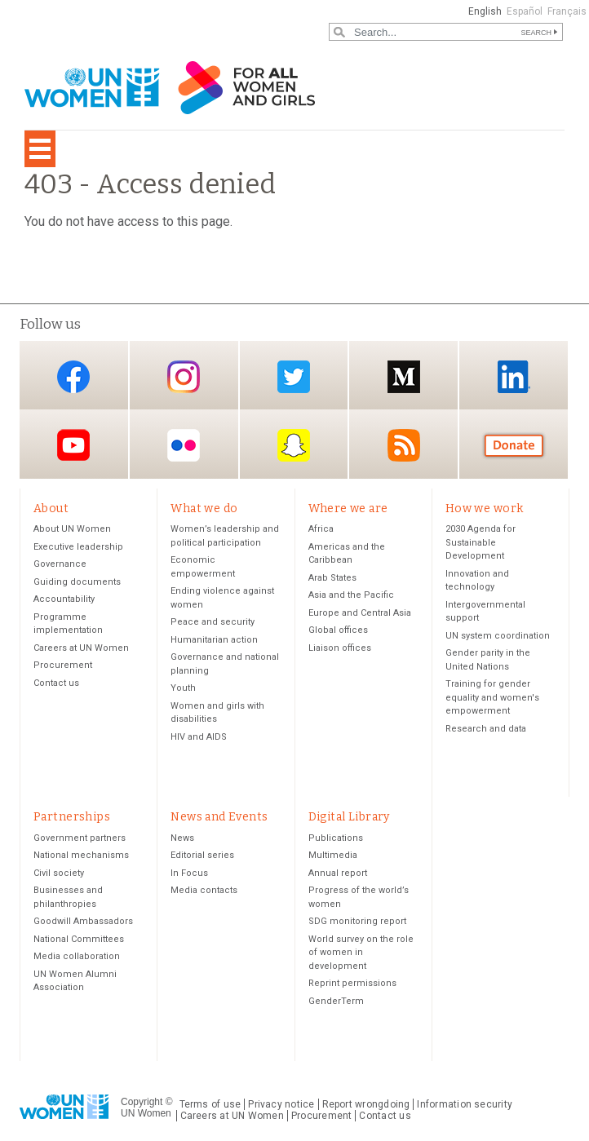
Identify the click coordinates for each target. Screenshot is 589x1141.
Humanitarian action (214, 640)
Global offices (338, 631)
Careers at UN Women (81, 648)
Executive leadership (78, 547)
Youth (183, 689)
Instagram (183, 376)
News (182, 840)
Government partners (79, 840)
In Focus (189, 875)
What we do (203, 508)
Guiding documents (77, 582)
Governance (59, 565)
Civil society (58, 875)
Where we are (348, 508)
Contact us (56, 684)
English (485, 11)
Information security (464, 1106)
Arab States (332, 578)
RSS (404, 446)
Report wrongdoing (366, 1106)
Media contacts (203, 892)
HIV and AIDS (198, 737)
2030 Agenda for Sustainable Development (480, 544)
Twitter (293, 376)
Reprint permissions (352, 985)
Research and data (485, 729)
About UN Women (72, 530)
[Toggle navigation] (39, 148)
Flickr (183, 446)
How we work (484, 508)
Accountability (64, 600)
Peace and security (212, 623)
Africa (321, 530)
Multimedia (332, 857)
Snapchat (293, 446)
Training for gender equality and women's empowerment (492, 699)
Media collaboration (76, 958)
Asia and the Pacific (351, 596)
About (51, 508)
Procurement (62, 666)
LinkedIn (514, 376)
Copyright (141, 1103)
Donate (514, 446)
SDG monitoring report (357, 923)
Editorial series (202, 857)
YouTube (73, 446)
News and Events (219, 818)
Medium (404, 376)
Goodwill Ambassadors (83, 923)
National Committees (78, 941)
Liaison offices (339, 648)
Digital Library (349, 818)
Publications (335, 840)
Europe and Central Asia (359, 613)
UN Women (146, 1115)
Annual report (337, 875)
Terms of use (210, 1106)
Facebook (73, 376)
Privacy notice (281, 1106)
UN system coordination (497, 636)
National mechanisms (81, 857)
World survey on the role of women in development (361, 955)
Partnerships (71, 818)
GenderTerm (336, 1003)
